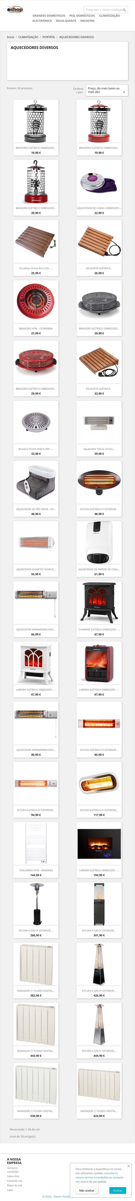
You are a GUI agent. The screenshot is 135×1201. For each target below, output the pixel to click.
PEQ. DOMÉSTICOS (82, 16)
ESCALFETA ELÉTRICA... (99, 268)
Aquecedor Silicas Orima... (99, 449)
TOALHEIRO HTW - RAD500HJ (36, 870)
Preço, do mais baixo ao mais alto (107, 90)
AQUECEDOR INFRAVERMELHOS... (35, 629)
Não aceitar (86, 1190)
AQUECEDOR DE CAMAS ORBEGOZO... (99, 208)
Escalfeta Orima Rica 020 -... (35, 268)
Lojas (10, 1190)
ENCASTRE (87, 21)
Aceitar (117, 1190)
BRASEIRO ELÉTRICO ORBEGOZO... (36, 148)
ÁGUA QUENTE (66, 21)
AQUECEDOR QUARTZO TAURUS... (36, 569)
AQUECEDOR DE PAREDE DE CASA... (99, 569)
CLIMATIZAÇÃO (109, 16)
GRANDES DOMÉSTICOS (48, 16)
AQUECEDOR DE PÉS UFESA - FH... (35, 509)
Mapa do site (14, 1185)
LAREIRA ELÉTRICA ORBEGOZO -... (36, 689)
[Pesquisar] (106, 9)
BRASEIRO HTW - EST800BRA (36, 328)
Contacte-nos (14, 1180)
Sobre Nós (13, 1176)
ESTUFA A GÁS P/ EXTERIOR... (36, 930)
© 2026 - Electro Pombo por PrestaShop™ (67, 1196)
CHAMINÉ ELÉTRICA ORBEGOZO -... (99, 629)
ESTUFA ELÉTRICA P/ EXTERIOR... (99, 509)
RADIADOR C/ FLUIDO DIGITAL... (36, 990)
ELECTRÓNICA (42, 21)
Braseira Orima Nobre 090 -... (36, 449)
